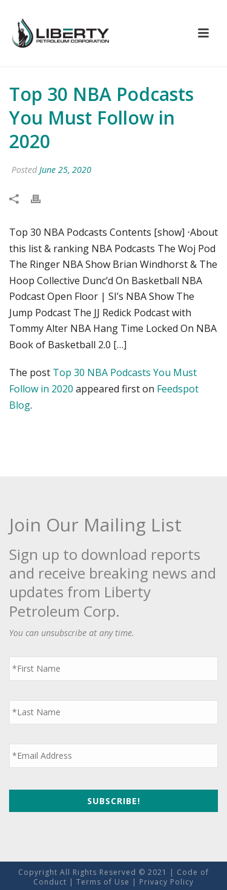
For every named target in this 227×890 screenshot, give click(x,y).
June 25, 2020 (65, 169)
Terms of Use (103, 882)
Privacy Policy (166, 882)
